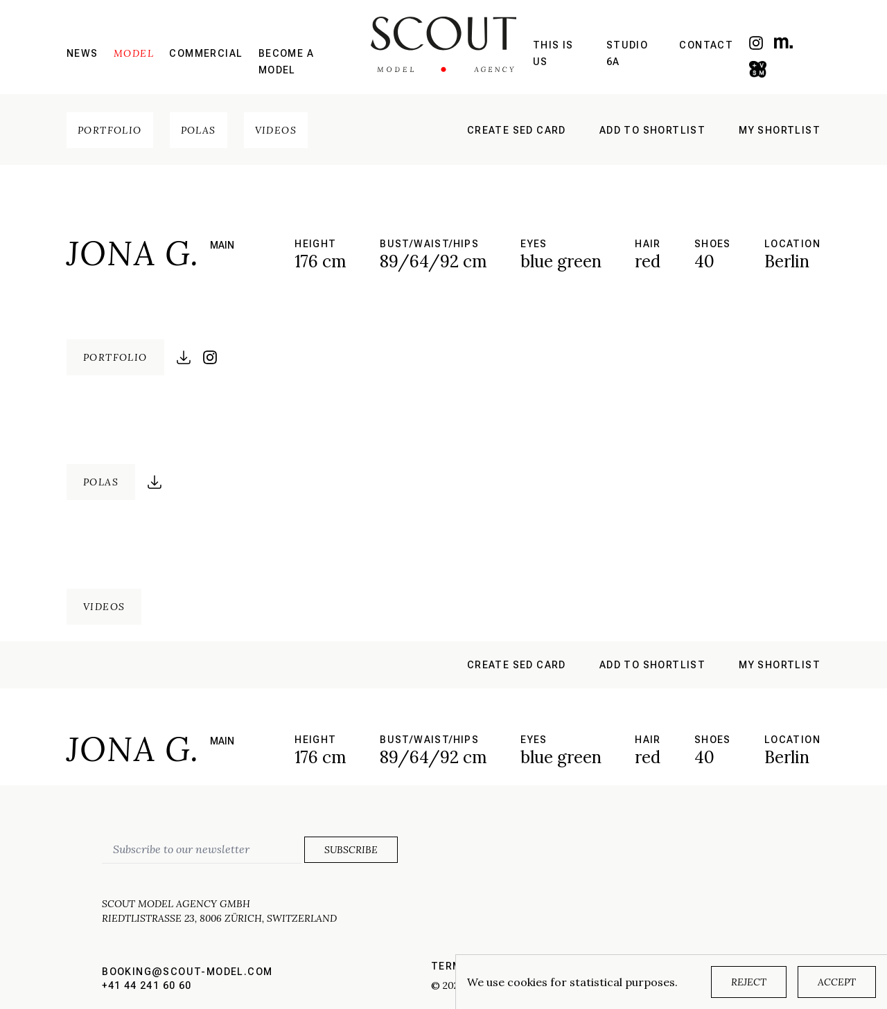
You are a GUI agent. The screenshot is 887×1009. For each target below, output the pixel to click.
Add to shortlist (652, 130)
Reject (748, 982)
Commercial (206, 53)
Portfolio (110, 130)
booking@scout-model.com (187, 971)
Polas (198, 130)
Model (134, 53)
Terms (450, 966)
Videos (276, 130)
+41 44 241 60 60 (146, 985)
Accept (837, 982)
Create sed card (516, 130)
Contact (706, 45)
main (222, 245)
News (82, 53)
